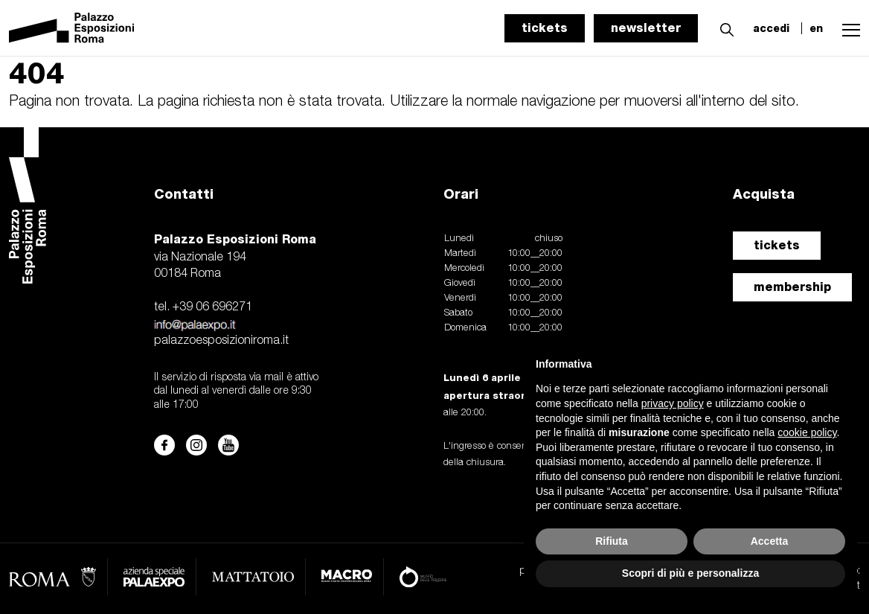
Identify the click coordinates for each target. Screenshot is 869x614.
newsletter (646, 28)
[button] (723, 27)
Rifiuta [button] (611, 541)
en (816, 28)
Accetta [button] (770, 541)
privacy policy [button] (672, 403)
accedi (771, 28)
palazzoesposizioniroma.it (221, 341)
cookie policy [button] (806, 432)
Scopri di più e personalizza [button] (690, 573)
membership (792, 287)
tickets (545, 28)
